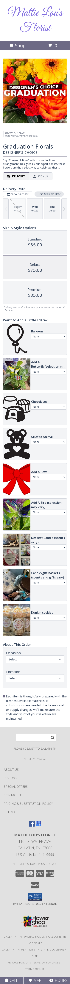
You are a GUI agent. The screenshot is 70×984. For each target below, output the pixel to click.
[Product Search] (36, 737)
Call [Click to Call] (11, 980)
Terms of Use (35, 969)
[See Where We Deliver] (35, 759)
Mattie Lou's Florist (35, 21)
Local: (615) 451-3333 (35, 854)
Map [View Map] (35, 980)
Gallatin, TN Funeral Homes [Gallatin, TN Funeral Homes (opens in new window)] (24, 936)
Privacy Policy (18, 962)
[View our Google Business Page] (38, 825)
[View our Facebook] (32, 825)
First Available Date (49, 194)
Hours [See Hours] (58, 980)
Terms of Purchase (46, 962)
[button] (35, 897)
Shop (17, 45)
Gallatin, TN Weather (17, 949)
